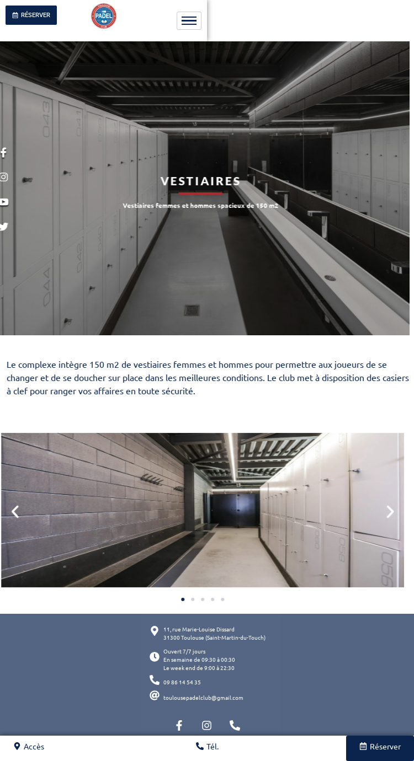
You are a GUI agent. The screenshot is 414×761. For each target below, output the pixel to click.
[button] (363, 511)
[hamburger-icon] (189, 21)
